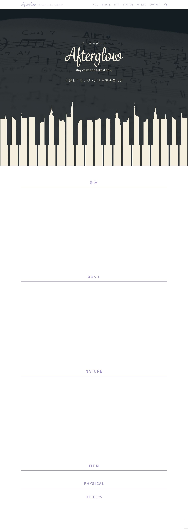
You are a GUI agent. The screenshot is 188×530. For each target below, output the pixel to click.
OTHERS (141, 4)
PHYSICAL (128, 4)
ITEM (116, 4)
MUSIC (95, 4)
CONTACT (155, 4)
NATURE (106, 4)
